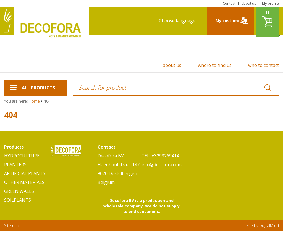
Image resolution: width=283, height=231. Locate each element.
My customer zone (229, 26)
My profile (270, 3)
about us (248, 3)
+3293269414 (165, 156)
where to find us (215, 65)
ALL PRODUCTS (32, 90)
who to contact (263, 65)
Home (34, 101)
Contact (229, 3)
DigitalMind (269, 225)
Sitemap (11, 225)
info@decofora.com (162, 165)
